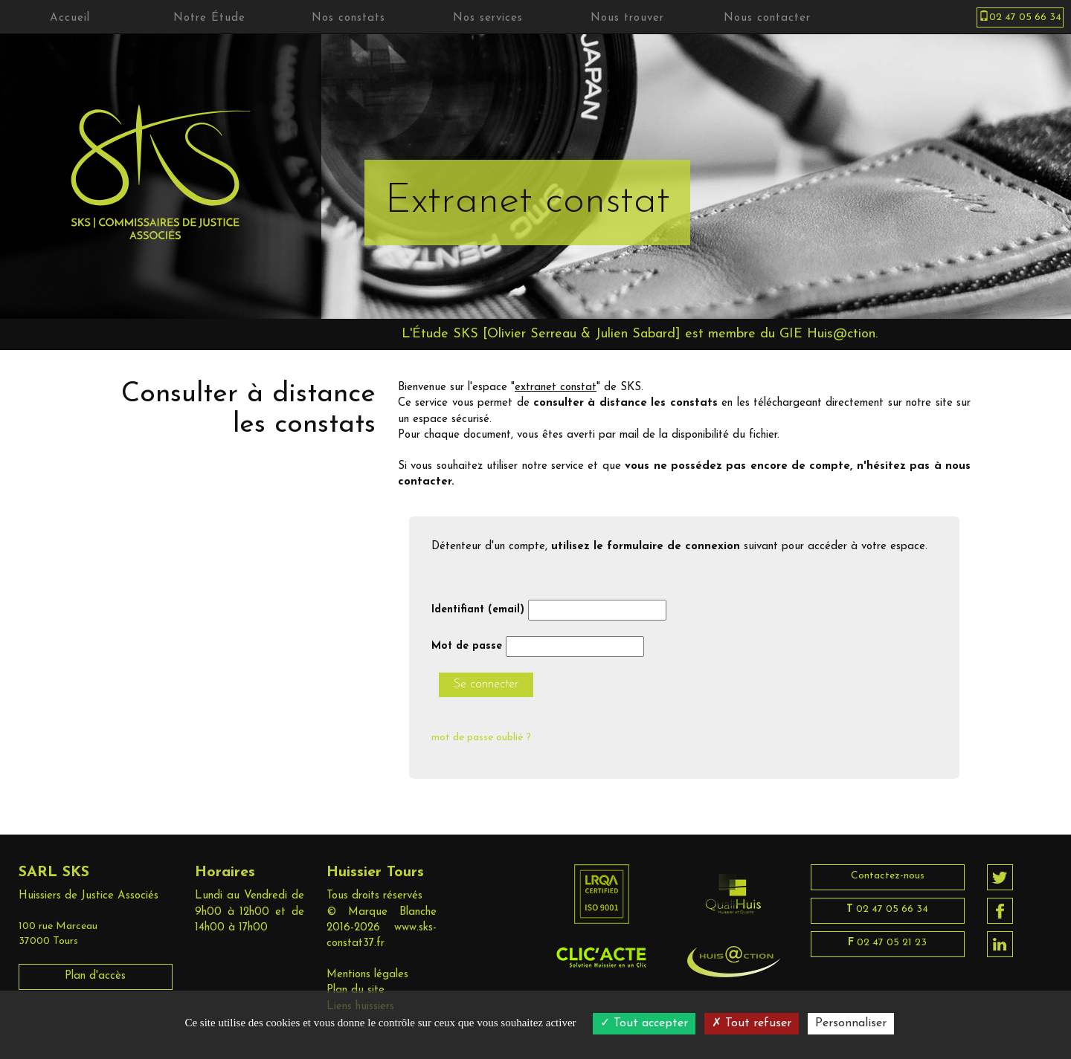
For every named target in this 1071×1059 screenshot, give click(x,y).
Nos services (488, 18)
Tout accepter (644, 1023)
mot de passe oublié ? (481, 737)
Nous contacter (767, 18)
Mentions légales (367, 974)
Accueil (70, 18)
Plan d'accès (95, 976)
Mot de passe (466, 646)
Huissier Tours (375, 872)
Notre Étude (209, 18)
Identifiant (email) (477, 609)
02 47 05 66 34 (887, 909)
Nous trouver (627, 18)
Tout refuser (751, 1023)
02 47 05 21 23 (887, 942)
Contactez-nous (887, 875)
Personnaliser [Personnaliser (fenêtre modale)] (851, 1023)
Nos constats (348, 18)
